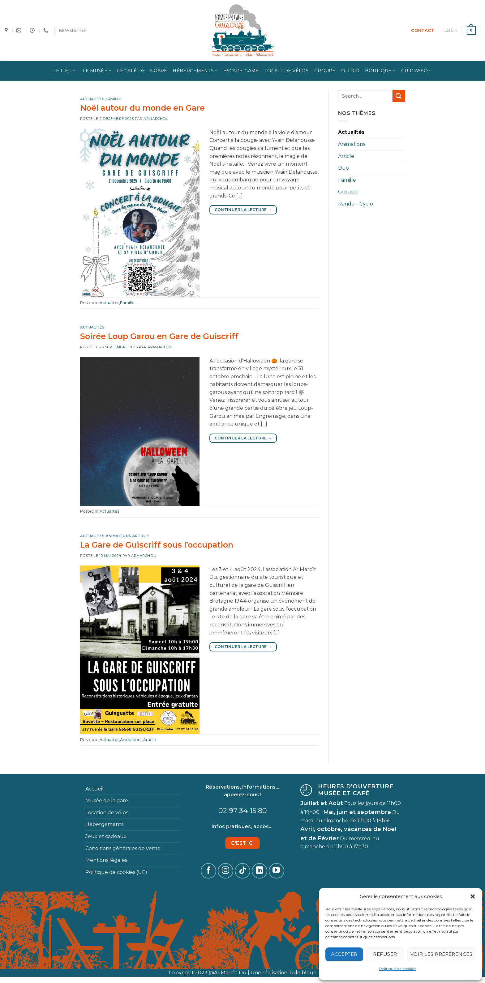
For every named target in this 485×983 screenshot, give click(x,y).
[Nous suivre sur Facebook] (208, 871)
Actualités (92, 99)
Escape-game (241, 71)
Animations (118, 536)
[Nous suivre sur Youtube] (276, 871)
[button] (473, 896)
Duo (343, 168)
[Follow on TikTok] (242, 871)
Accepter (344, 954)
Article (140, 536)
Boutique (380, 71)
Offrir (350, 71)
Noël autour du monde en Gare (142, 107)
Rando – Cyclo (355, 204)
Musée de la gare (106, 800)
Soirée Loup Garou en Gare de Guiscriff (159, 336)
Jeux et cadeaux (106, 836)
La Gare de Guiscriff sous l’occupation (156, 544)
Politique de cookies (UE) (116, 872)
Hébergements (195, 71)
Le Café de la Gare (142, 71)
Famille (114, 99)
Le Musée (96, 71)
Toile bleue (302, 973)
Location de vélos (106, 813)
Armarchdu (156, 119)
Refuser (385, 954)
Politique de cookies (397, 968)
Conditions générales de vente (123, 848)
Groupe (325, 71)
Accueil (94, 789)
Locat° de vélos (286, 71)
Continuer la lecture (243, 210)
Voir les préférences (441, 954)
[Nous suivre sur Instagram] (225, 871)
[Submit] (399, 96)
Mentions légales (106, 860)
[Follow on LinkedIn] (259, 871)
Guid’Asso (416, 71)
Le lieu (64, 71)
